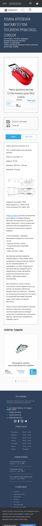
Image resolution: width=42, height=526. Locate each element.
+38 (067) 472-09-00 (15, 412)
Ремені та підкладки (11, 43)
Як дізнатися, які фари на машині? (18, 462)
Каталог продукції (21, 39)
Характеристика (19, 494)
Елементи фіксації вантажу (14, 41)
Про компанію (18, 504)
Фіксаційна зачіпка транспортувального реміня (21, 364)
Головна (16, 491)
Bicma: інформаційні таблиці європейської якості (21, 477)
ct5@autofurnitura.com (15, 418)
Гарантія (12, 125)
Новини (16, 499)
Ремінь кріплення (12, 216)
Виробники (17, 497)
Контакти (17, 502)
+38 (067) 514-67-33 (15, 415)
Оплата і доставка (16, 122)
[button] (15, 381)
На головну (8, 39)
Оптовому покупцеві (15, 3)
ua (5, 4)
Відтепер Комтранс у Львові (16, 469)
